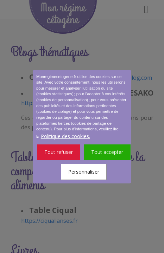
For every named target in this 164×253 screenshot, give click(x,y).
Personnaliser (83, 171)
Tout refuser (58, 152)
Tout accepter (107, 152)
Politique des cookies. (65, 136)
